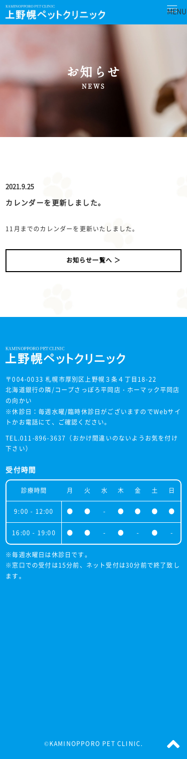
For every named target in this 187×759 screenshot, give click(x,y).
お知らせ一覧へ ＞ (93, 260)
